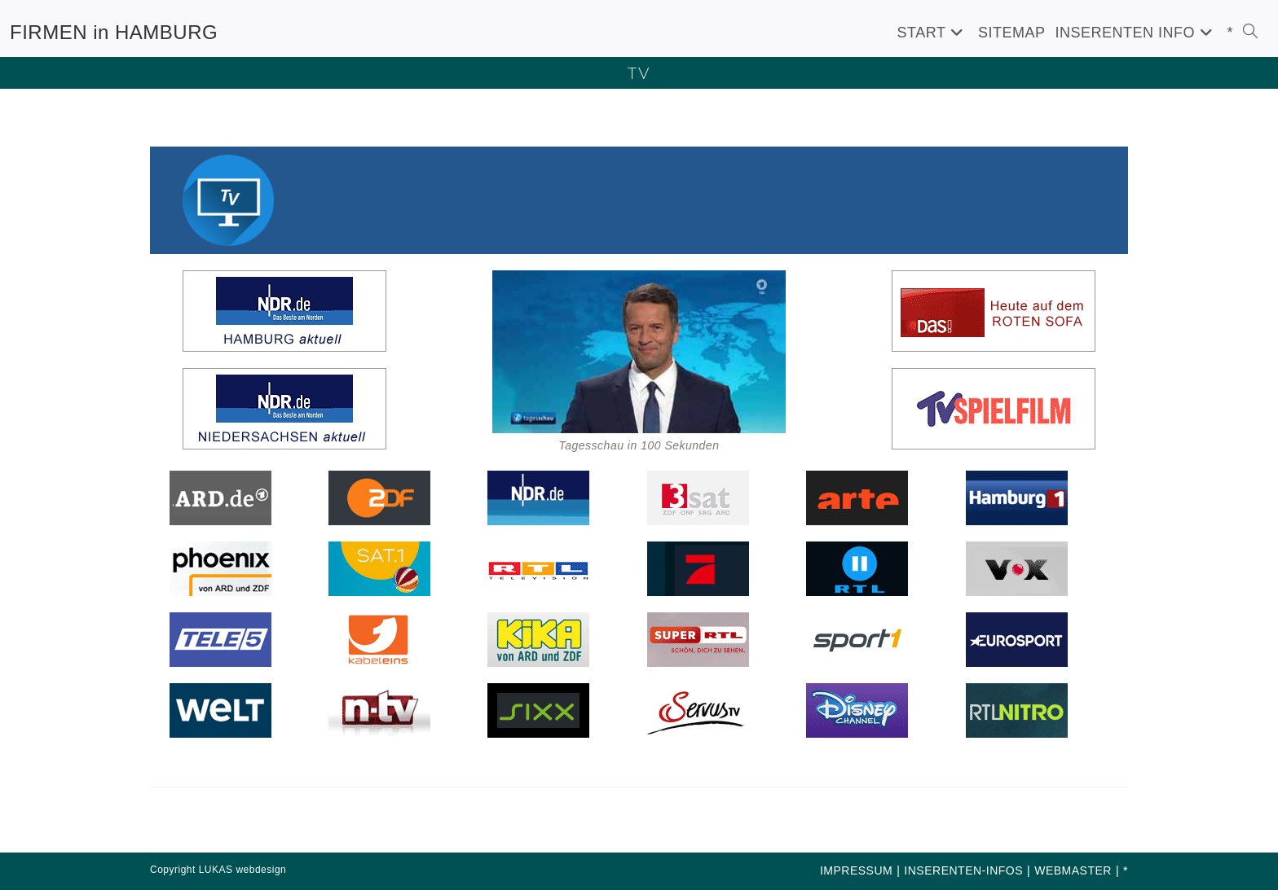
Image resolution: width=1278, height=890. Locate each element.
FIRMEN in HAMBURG (114, 32)
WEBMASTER (1073, 870)
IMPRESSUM (856, 870)
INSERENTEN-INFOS (963, 870)
